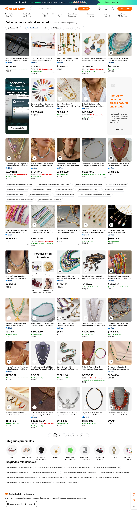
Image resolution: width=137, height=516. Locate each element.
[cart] (106, 9)
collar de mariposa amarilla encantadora (114, 472)
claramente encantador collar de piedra (88, 185)
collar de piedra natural (63, 190)
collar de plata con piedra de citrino (107, 467)
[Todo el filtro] (13, 28)
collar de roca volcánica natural (50, 477)
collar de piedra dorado (42, 482)
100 (82, 435)
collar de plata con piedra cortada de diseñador (94, 195)
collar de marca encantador (64, 195)
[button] (75, 8)
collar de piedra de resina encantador (19, 200)
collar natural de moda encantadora (79, 477)
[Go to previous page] (50, 435)
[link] (134, 494)
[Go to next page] (87, 435)
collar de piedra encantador (116, 185)
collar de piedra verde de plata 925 (49, 200)
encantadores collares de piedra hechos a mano (53, 185)
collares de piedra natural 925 (17, 190)
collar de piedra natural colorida (107, 477)
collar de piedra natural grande (66, 482)
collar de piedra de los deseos (87, 190)
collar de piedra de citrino (41, 190)
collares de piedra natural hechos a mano (20, 477)
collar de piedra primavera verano (78, 467)
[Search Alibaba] (53, 8)
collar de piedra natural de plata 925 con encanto (79, 472)
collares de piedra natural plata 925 (44, 472)
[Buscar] (84, 8)
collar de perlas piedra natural (17, 472)
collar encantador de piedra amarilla (19, 185)
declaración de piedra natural (113, 190)
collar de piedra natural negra (38, 195)
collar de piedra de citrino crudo (17, 482)
